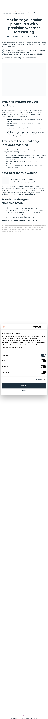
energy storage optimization (12, 225)
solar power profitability (18, 229)
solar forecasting (31, 227)
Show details (38, 379)
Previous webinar (17, 12)
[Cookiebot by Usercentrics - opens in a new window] (33, 327)
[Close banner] (45, 327)
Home (3, 12)
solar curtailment (18, 227)
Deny (24, 390)
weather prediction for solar (12, 231)
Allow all (24, 385)
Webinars (9, 12)
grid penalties (27, 225)
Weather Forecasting (34, 229)
